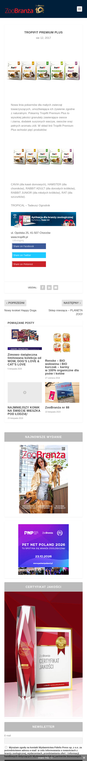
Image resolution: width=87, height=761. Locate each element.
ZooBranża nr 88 (57, 407)
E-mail (7, 735)
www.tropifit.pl (19, 237)
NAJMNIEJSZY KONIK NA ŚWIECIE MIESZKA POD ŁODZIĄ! (24, 411)
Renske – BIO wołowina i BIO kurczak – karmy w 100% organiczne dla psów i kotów (62, 367)
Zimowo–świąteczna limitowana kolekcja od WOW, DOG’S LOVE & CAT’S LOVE (24, 359)
